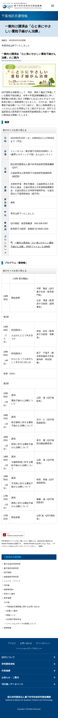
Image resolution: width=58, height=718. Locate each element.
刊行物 (6, 585)
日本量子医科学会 (13, 619)
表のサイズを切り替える (15, 130)
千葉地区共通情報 (12, 557)
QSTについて (8, 657)
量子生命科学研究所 (12, 564)
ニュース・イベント (12, 581)
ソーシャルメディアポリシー (29, 648)
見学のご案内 (9, 594)
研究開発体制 (8, 664)
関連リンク (11, 615)
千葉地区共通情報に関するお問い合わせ (23, 607)
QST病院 (7, 572)
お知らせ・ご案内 (10, 677)
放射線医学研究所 (11, 577)
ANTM (16, 176)
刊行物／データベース (12, 684)
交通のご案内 (11, 611)
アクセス (12, 643)
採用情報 (7, 628)
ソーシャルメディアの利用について (21, 624)
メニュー (50, 5)
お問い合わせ (26, 643)
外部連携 (6, 670)
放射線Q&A (8, 589)
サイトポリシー (43, 643)
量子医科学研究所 (11, 568)
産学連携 (7, 598)
